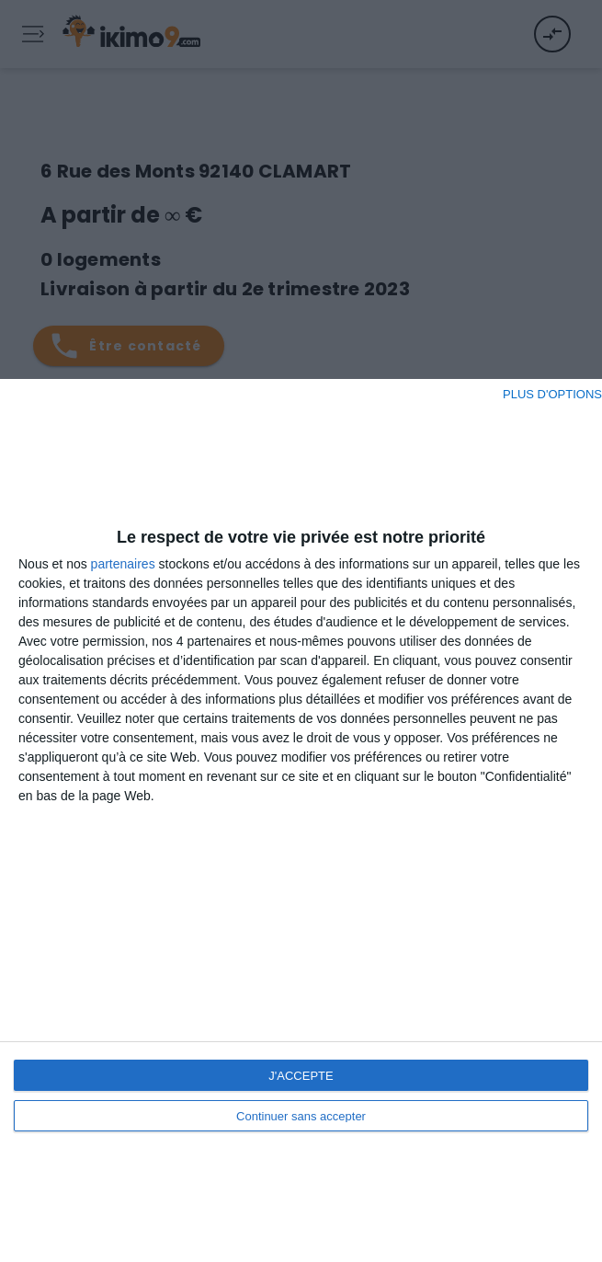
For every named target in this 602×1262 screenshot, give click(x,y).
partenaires (123, 563)
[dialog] (301, 820)
